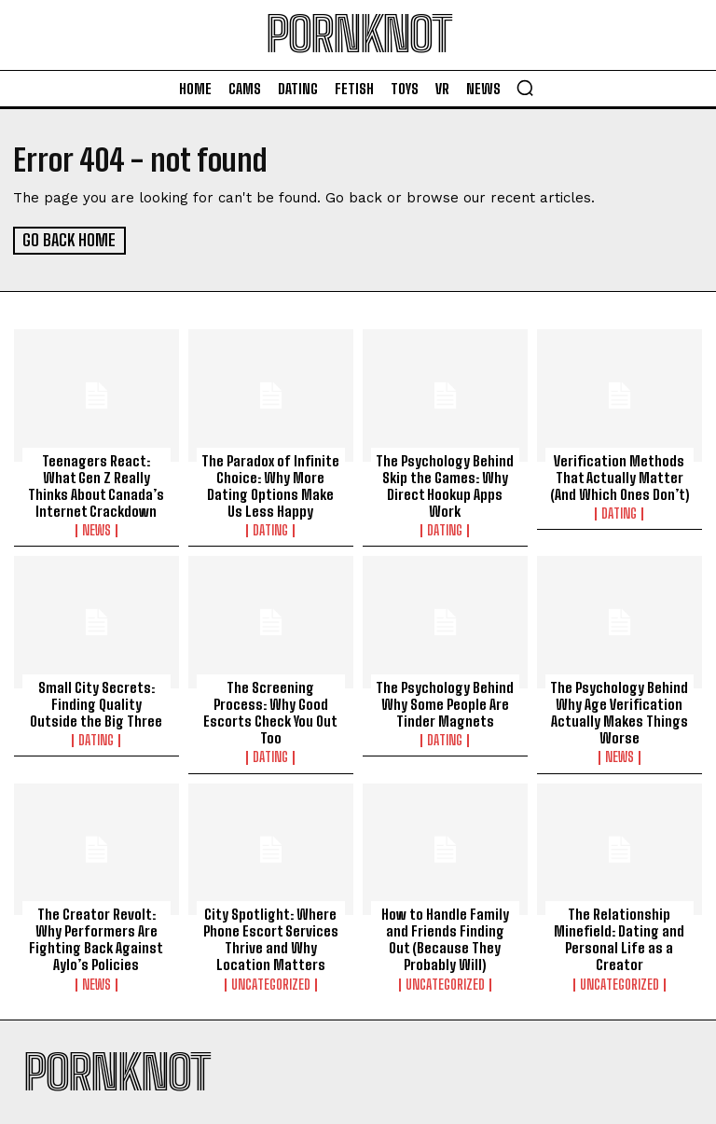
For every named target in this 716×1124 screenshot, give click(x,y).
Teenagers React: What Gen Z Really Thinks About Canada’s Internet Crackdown (96, 484)
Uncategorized (270, 982)
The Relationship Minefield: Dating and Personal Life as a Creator (619, 937)
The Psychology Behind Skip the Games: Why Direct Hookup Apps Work (445, 484)
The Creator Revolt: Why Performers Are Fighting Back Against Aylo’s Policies (96, 937)
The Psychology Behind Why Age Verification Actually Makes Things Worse (619, 710)
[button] (525, 87)
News (96, 528)
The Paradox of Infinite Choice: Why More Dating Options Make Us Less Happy (270, 484)
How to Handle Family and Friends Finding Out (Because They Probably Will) (444, 937)
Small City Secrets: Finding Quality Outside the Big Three (96, 702)
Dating (270, 528)
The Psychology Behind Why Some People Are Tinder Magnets (445, 702)
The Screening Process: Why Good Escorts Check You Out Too (270, 702)
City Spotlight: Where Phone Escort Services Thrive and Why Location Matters (270, 937)
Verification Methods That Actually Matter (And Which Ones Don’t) (619, 476)
